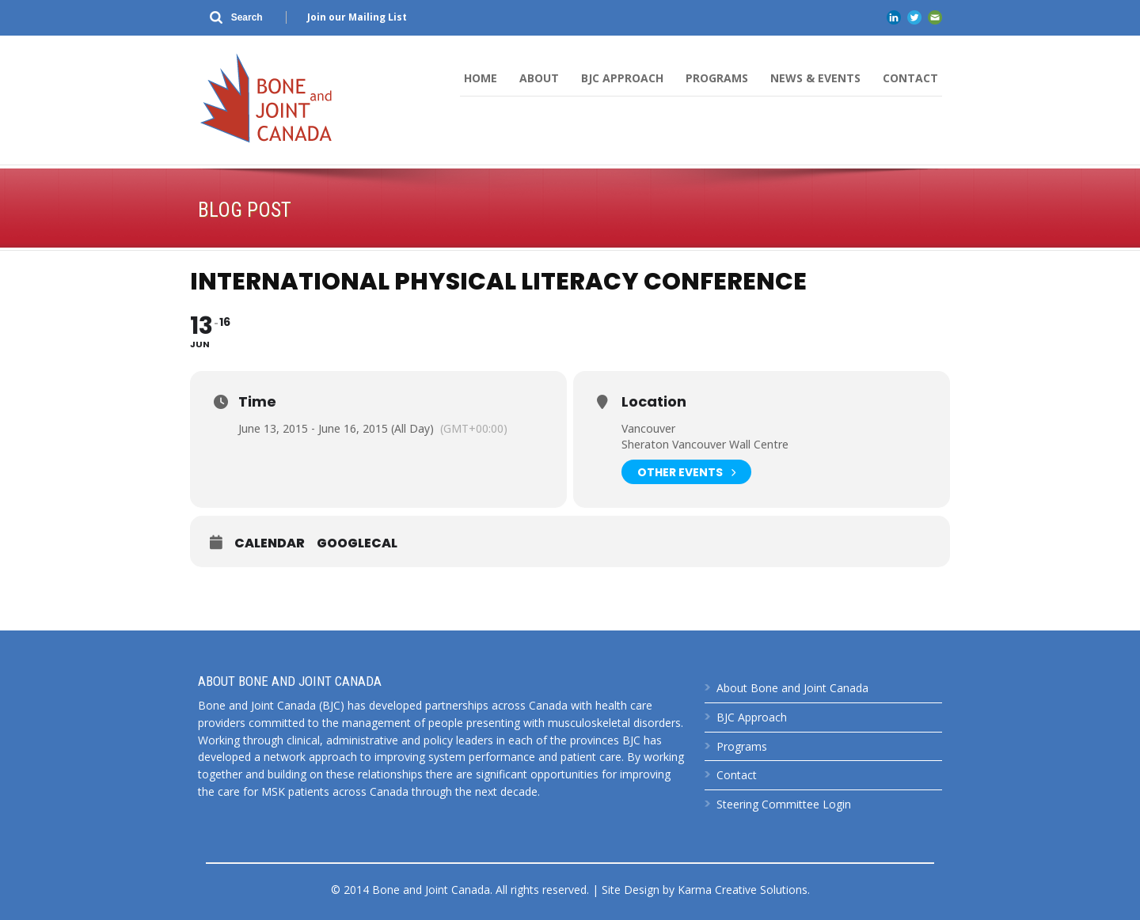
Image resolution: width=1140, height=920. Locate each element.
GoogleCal (357, 543)
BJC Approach (622, 77)
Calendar (269, 543)
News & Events (815, 77)
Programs (717, 77)
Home (480, 77)
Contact (910, 77)
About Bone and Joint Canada (792, 687)
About (539, 77)
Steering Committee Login (783, 804)
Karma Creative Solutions (743, 889)
